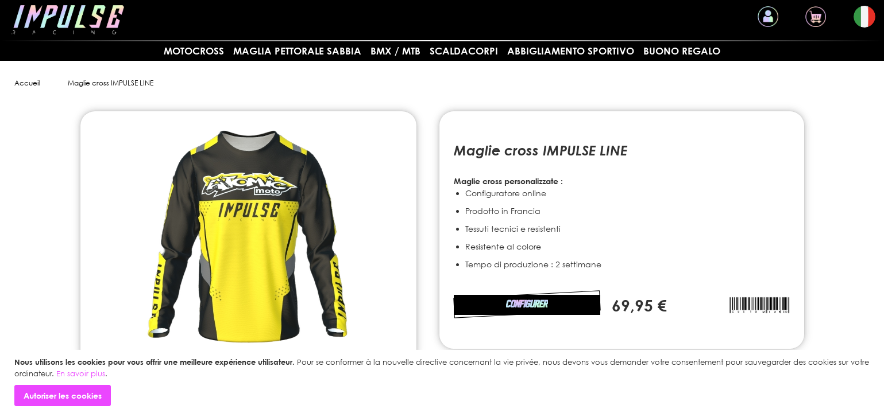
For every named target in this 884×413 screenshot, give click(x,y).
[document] (443, 381)
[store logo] (67, 19)
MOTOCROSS (194, 51)
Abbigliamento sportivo (570, 51)
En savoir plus (80, 373)
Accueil (27, 83)
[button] (864, 16)
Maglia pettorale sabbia (297, 51)
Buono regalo (681, 51)
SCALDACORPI (464, 51)
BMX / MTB (395, 51)
